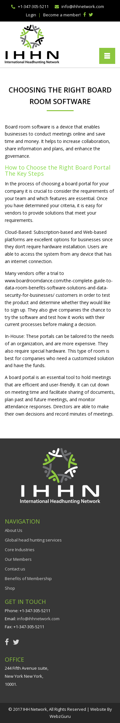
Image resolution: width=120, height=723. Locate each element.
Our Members (18, 559)
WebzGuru (60, 716)
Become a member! (62, 15)
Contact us (15, 569)
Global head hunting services (33, 540)
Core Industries (20, 549)
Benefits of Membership (28, 578)
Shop (10, 588)
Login (31, 15)
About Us (13, 530)
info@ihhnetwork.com (82, 6)
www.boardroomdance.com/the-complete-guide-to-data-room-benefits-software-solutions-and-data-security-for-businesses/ (59, 288)
